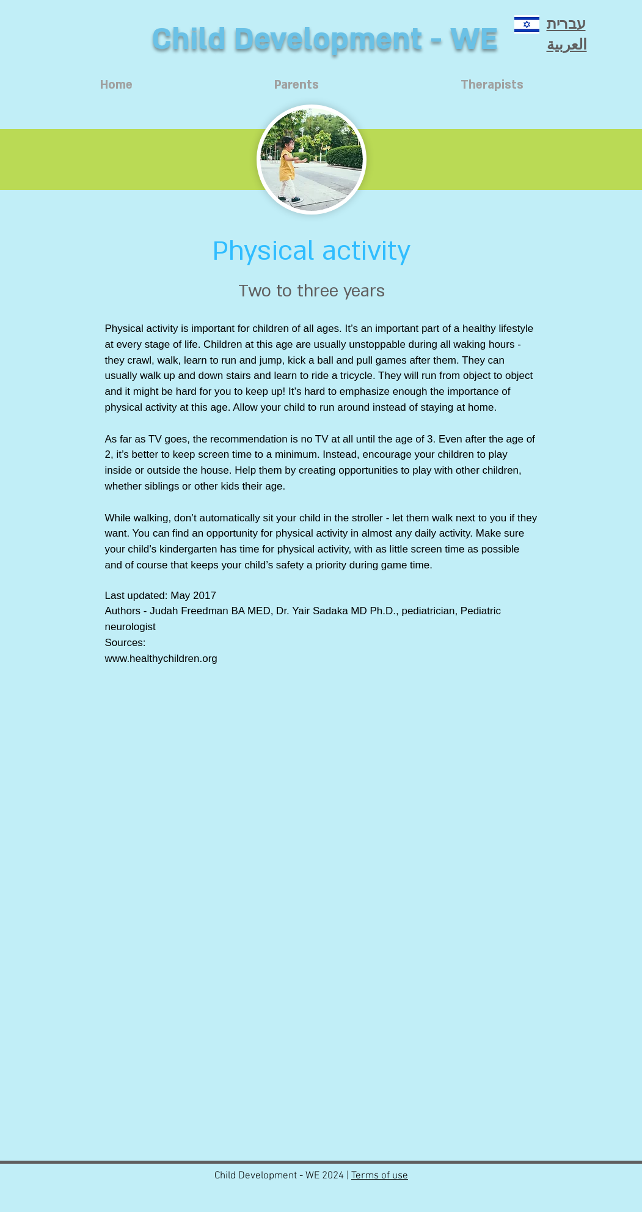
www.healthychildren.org (161, 658)
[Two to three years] (311, 291)
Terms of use (379, 1176)
